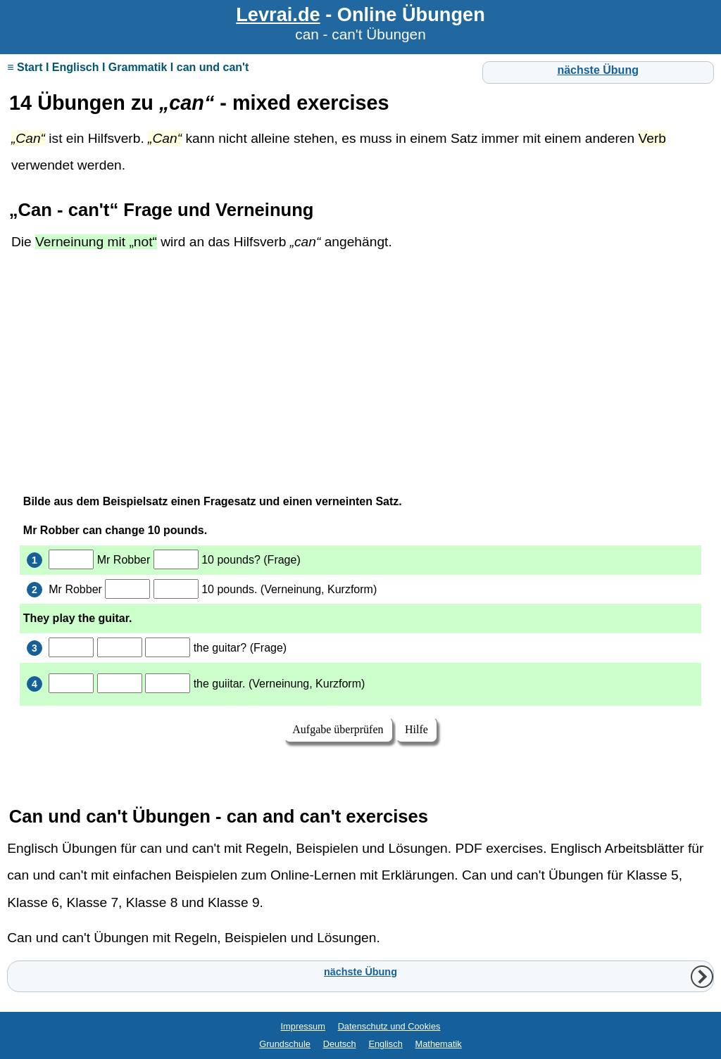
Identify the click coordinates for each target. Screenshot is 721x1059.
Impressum (303, 1026)
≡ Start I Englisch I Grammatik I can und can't (128, 67)
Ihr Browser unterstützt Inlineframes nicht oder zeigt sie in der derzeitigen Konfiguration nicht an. (360, 634)
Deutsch (339, 1044)
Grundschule (285, 1044)
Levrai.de (278, 14)
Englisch (385, 1044)
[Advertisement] (360, 369)
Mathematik (438, 1044)
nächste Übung (598, 70)
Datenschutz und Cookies (389, 1026)
